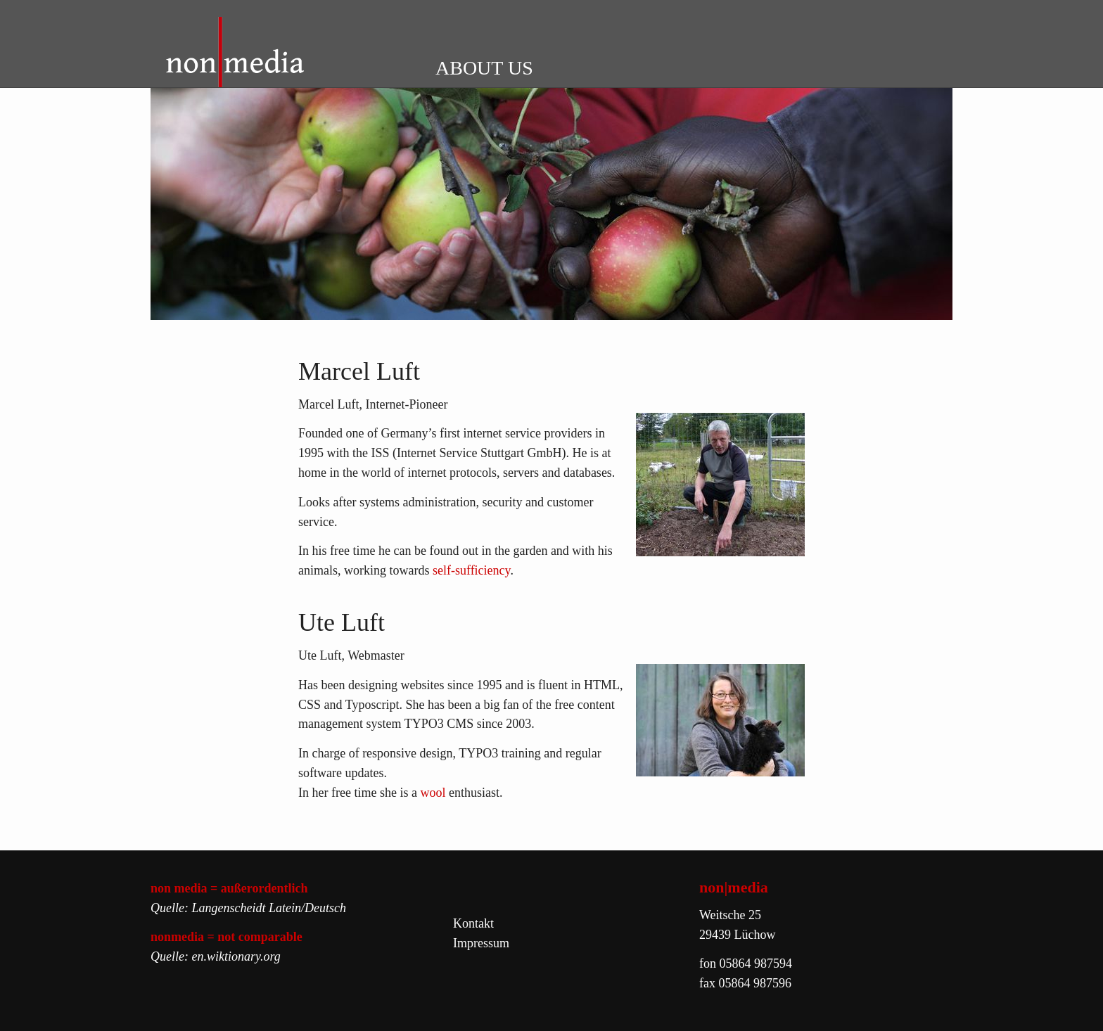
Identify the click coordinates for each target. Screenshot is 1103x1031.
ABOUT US (484, 68)
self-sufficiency (471, 570)
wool (434, 793)
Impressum (481, 943)
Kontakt (473, 923)
